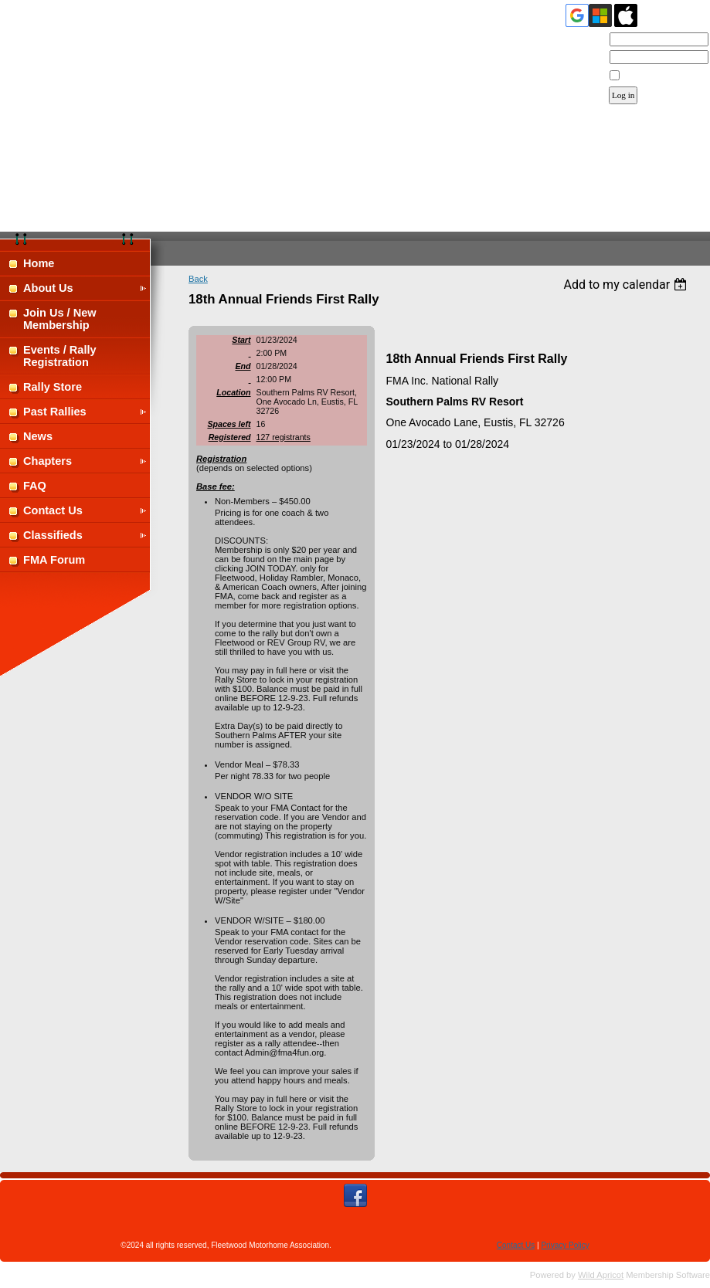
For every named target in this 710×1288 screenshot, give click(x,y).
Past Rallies (55, 411)
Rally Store (52, 387)
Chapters (47, 461)
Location (233, 392)
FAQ (34, 486)
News (38, 436)
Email (589, 40)
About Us (48, 288)
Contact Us (53, 510)
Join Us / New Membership (60, 319)
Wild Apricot (600, 1275)
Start (241, 339)
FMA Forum (54, 560)
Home (38, 263)
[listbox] (627, 284)
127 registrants (283, 437)
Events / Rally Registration (60, 356)
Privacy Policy (565, 1245)
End (242, 366)
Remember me (650, 75)
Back (198, 278)
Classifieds (53, 535)
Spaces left (228, 424)
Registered (230, 437)
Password (582, 58)
